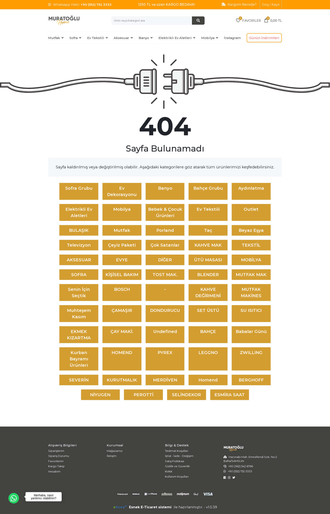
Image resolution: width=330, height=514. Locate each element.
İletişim (111, 456)
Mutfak (54, 38)
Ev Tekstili (95, 38)
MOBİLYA (251, 259)
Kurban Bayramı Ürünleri (79, 359)
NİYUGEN (100, 394)
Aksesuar (121, 38)
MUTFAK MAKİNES (251, 292)
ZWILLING (251, 352)
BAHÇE (208, 331)
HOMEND (122, 352)
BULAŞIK (79, 230)
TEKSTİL (251, 245)
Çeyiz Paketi (122, 245)
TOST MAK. (165, 274)
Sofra (73, 38)
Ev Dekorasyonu (122, 191)
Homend (208, 379)
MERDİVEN (165, 379)
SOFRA (78, 274)
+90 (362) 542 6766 (240, 466)
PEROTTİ (143, 394)
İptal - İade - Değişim (179, 456)
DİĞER (165, 259)
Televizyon (79, 245)
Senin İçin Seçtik (79, 292)
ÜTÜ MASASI (208, 259)
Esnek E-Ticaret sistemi (143, 507)
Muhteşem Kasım (79, 313)
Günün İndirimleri (264, 38)
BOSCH (122, 289)
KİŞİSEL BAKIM (121, 274)
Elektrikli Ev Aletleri (175, 38)
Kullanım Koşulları (177, 476)
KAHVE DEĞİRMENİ (208, 292)
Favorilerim (56, 461)
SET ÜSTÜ (208, 310)
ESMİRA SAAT (229, 394)
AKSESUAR (79, 259)
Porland (165, 230)
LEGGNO (208, 352)
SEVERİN (79, 379)
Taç (208, 230)
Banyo (144, 38)
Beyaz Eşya (251, 230)
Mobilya (207, 38)
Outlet (251, 209)
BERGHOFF (251, 379)
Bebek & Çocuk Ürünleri (165, 212)
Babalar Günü (251, 331)
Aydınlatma (251, 188)
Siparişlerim (56, 450)
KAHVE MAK (208, 245)
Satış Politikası (174, 461)
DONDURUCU (165, 310)
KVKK (168, 471)
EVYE (122, 259)
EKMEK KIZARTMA (79, 334)
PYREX (165, 352)
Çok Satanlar (165, 245)
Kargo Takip (56, 466)
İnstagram (232, 38)
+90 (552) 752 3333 (96, 5)
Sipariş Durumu (58, 456)
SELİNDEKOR (186, 394)
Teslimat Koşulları (176, 450)
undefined (165, 331)
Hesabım (54, 471)
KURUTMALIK (122, 379)
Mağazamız (114, 450)
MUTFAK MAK (251, 274)
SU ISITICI (251, 310)
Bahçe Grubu (208, 188)
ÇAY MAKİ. (121, 331)
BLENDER (208, 274)
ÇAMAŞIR (122, 310)
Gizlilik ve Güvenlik (177, 466)
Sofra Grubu (78, 188)
